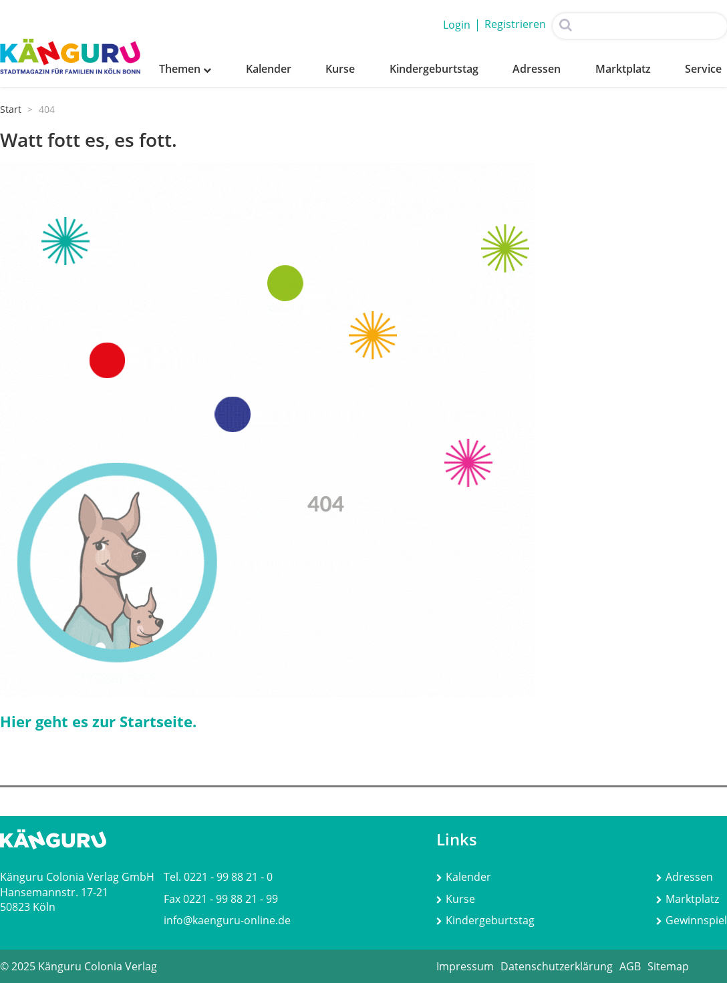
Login (456, 24)
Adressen (537, 68)
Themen (185, 68)
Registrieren (515, 24)
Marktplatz (623, 68)
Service (703, 68)
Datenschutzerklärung (556, 966)
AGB (630, 966)
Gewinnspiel (691, 920)
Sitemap (668, 966)
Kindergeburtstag (434, 68)
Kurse (340, 68)
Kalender (268, 68)
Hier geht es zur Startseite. (98, 721)
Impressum (465, 966)
